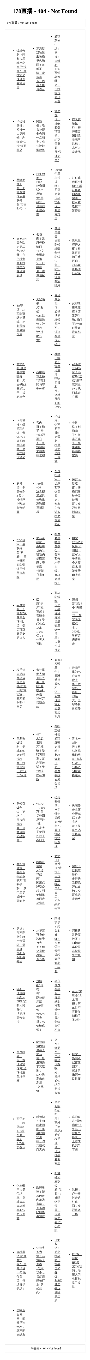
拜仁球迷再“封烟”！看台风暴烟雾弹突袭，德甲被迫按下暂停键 (77, 194)
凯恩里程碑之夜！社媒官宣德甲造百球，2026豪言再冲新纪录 (76, 257)
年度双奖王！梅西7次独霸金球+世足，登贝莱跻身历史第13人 (22, 621)
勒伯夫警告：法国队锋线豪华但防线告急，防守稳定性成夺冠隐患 (57, 257)
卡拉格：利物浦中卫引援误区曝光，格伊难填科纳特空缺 (76, 439)
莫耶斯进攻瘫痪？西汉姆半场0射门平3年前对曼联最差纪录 (77, 320)
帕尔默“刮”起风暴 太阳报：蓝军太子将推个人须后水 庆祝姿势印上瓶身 (77, 558)
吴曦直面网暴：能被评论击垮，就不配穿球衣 (21, 1322)
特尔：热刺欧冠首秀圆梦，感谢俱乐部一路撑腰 (76, 1066)
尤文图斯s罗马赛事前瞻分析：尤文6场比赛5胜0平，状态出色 (22, 380)
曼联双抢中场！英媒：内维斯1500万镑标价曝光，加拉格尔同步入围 (57, 69)
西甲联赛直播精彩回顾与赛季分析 (40, 380)
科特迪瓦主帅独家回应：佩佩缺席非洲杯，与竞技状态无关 (40, 1133)
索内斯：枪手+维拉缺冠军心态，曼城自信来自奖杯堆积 (40, 439)
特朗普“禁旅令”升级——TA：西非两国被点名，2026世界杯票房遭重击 (77, 621)
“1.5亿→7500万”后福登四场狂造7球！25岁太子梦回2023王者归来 (40, 822)
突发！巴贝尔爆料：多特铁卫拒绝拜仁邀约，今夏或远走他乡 (76, 883)
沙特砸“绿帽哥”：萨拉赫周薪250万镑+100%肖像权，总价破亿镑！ (40, 1005)
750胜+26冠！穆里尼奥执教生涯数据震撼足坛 (40, 497)
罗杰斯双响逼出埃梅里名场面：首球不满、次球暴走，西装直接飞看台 (40, 69)
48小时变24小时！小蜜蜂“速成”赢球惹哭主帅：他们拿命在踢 (77, 380)
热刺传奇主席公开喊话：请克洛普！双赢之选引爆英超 (76, 822)
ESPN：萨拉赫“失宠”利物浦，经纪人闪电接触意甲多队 (77, 1270)
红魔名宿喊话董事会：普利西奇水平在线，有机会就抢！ (57, 558)
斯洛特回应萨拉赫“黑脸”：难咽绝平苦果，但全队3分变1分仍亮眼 (58, 1202)
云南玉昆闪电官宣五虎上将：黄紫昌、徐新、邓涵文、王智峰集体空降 (76, 688)
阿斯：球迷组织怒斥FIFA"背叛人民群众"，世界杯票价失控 (22, 1005)
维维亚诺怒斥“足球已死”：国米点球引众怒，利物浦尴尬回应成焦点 (40, 883)
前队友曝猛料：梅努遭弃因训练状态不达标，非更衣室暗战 (76, 136)
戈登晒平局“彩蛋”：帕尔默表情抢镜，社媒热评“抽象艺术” (40, 320)
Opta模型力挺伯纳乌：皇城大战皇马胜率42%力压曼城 (21, 1202)
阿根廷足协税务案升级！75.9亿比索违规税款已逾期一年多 (57, 945)
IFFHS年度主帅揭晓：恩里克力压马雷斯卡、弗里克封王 (58, 194)
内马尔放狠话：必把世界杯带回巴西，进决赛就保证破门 (57, 320)
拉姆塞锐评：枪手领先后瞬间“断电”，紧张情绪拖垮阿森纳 (57, 822)
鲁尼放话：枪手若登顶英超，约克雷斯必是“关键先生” (57, 135)
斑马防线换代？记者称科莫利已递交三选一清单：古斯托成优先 (57, 621)
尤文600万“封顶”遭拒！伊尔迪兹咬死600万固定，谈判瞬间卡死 (58, 882)
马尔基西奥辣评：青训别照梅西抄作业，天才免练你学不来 (57, 1005)
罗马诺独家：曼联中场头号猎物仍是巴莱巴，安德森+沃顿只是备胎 (40, 558)
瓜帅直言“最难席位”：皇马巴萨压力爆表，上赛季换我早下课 (77, 1133)
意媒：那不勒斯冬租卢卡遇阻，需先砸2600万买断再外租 (21, 945)
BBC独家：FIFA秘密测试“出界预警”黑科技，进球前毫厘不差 (40, 194)
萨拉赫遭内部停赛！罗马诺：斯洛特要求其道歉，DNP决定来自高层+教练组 (40, 1066)
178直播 (34, 1348)
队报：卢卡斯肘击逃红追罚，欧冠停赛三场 (76, 1202)
